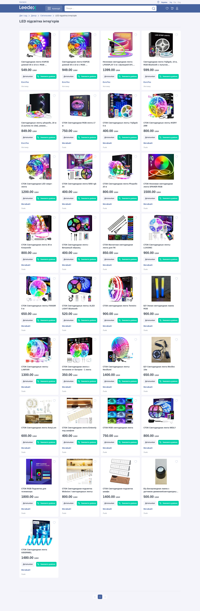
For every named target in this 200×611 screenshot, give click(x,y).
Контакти (22, 2)
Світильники (46, 15)
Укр (170, 2)
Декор (34, 15)
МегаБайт (66, 143)
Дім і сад (23, 15)
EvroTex (25, 82)
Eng (179, 2)
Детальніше (28, 76)
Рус (174, 2)
